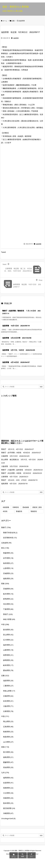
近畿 (13, 21)
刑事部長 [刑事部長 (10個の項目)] (16, 507)
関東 (5, 583)
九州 (5, 772)
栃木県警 (8, 594)
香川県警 (8, 752)
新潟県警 (8, 629)
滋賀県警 (22, 21)
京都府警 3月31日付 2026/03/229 (15, 456)
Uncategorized (8, 818)
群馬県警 (8, 599)
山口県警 (8, 742)
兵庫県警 (8, 711)
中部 (5, 624)
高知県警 (8, 767)
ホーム (5, 21)
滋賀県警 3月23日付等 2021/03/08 (16, 338)
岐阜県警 (8, 665)
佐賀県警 (8, 783)
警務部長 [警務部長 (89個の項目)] (34, 511)
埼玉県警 (8, 604)
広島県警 (8, 726)
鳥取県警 (8, 737)
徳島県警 (8, 757)
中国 (5, 716)
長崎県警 (8, 788)
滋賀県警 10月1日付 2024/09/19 (16, 326)
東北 (5, 548)
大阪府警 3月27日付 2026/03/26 (14, 466)
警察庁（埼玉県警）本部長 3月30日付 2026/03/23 (21, 473)
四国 (5, 747)
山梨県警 (8, 650)
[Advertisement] (22, 170)
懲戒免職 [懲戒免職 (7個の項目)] (26, 507)
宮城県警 (8, 573)
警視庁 (8, 614)
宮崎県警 (8, 798)
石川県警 (8, 640)
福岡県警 (8, 778)
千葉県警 (8, 609)
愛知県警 (8, 670)
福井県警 (8, 645)
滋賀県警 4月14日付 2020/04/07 (16, 362)
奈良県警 (8, 701)
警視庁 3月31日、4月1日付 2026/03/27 (17, 449)
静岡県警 (8, 660)
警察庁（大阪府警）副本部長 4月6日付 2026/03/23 (22, 470)
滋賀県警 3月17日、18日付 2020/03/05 (18, 350)
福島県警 (8, 578)
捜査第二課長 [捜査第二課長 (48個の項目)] (37, 507)
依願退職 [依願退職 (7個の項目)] (6, 507)
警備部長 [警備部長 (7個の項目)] (19, 511)
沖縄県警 (8, 813)
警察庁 (6, 527)
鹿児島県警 (9, 808)
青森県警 (8, 553)
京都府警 (8, 696)
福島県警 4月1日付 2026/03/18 (14, 483)
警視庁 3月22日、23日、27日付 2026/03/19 (19, 480)
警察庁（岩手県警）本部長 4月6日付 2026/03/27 (21, 452)
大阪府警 (8, 706)
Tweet (3, 252)
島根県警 (8, 731)
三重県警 (8, 686)
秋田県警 (8, 563)
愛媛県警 (8, 762)
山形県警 (8, 568)
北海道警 (6, 543)
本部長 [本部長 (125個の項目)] (5, 511)
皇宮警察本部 (10, 537)
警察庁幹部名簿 (10, 532)
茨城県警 (8, 589)
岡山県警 (8, 721)
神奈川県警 (9, 619)
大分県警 (8, 793)
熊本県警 (8, 803)
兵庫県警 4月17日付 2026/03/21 (14, 476)
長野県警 (8, 655)
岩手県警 (8, 558)
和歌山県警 (9, 691)
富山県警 (8, 634)
